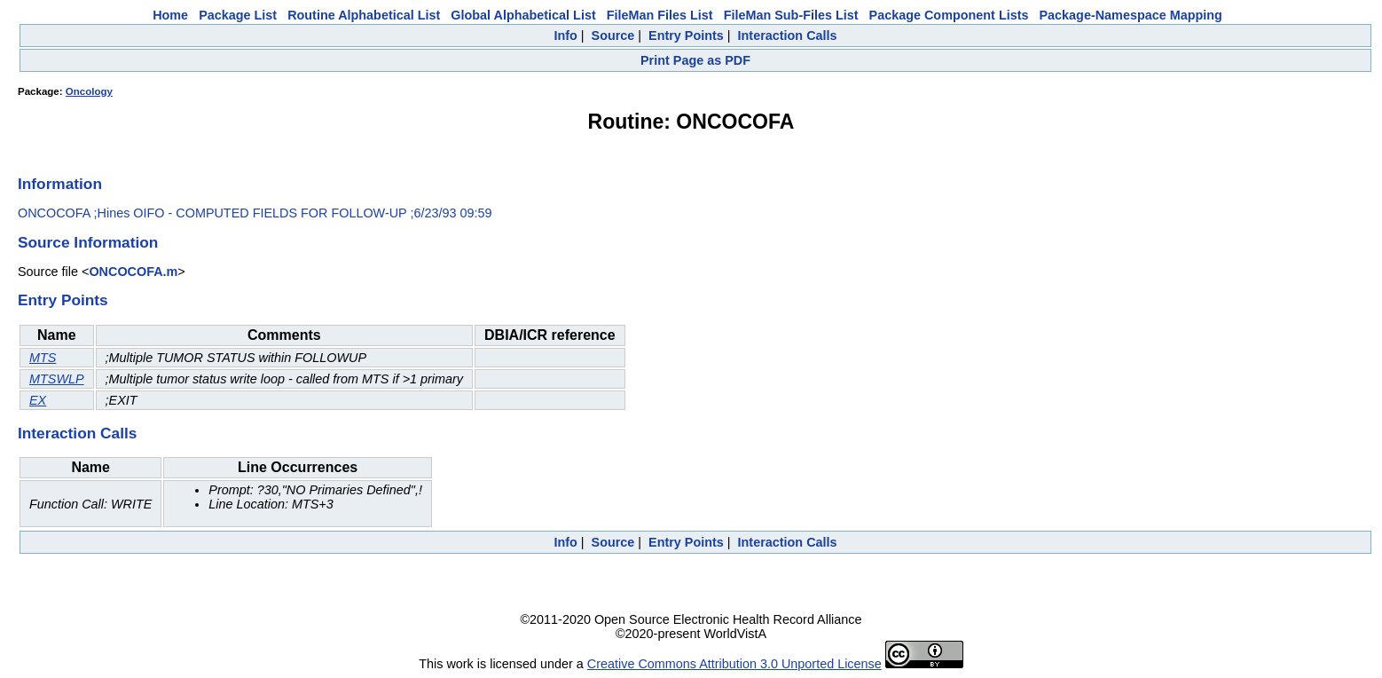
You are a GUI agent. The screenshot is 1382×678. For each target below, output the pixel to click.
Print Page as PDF (695, 60)
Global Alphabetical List (523, 15)
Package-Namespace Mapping (1131, 15)
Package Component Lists (949, 15)
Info (565, 35)
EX (37, 400)
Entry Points (686, 35)
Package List (238, 15)
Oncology (89, 91)
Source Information (88, 242)
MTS (42, 358)
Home (170, 15)
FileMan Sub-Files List (791, 15)
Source (613, 35)
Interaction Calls (787, 35)
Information (60, 184)
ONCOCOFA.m (133, 271)
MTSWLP (56, 379)
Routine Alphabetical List (363, 15)
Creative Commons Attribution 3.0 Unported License (734, 664)
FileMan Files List (660, 15)
